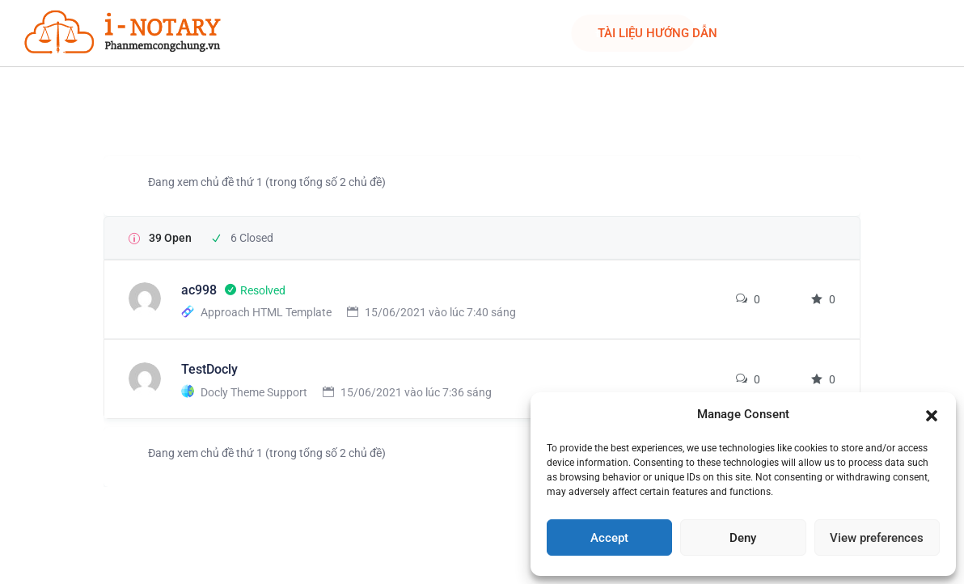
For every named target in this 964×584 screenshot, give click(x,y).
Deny (742, 538)
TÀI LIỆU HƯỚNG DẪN (657, 33)
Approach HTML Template (266, 312)
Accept (609, 538)
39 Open (170, 237)
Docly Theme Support (254, 392)
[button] (932, 414)
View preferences (877, 538)
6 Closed (251, 237)
